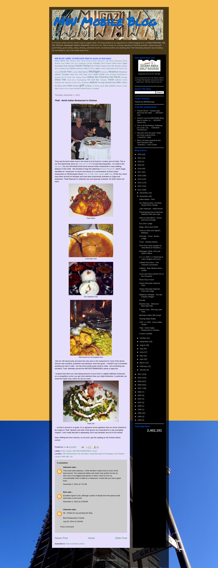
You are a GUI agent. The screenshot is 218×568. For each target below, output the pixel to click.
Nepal (72, 74)
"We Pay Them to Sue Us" (153, 82)
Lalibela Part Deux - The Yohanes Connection (149, 263)
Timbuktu (103, 80)
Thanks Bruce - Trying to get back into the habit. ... (148, 112)
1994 (140, 416)
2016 (140, 175)
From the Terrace (114, 66)
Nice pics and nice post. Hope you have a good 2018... (149, 134)
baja (102, 82)
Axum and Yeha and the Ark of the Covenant (151, 275)
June (142, 352)
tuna (91, 88)
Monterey (104, 72)
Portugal (113, 74)
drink (65, 86)
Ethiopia (71, 66)
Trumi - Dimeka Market (148, 242)
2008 (140, 385)
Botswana (118, 61)
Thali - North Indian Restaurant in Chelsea (149, 329)
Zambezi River (76, 82)
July (141, 349)
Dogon (119, 63)
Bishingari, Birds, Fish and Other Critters (149, 252)
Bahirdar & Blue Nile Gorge (150, 315)
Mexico (85, 72)
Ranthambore (122, 74)
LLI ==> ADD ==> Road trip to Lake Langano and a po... (151, 258)
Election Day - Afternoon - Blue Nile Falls (149, 305)
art (99, 82)
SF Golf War (156, 74)
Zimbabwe (85, 82)
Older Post (121, 538)
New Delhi (79, 74)
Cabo (67, 63)
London (75, 72)
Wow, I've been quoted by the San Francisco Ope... (149, 141)
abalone (93, 82)
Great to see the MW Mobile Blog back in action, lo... (150, 119)
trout (88, 88)
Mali (80, 72)
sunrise (77, 88)
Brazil (125, 61)
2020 (140, 161)
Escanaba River (61, 66)
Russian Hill (59, 77)
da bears (58, 86)
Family (78, 66)
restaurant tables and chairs (88, 473)
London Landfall (145, 334)
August (143, 345)
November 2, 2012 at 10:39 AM (75, 502)
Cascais (89, 63)
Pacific (102, 74)
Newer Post (61, 538)
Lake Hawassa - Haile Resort (151, 209)
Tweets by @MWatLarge (144, 102)
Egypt (124, 63)
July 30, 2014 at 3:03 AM (73, 521)
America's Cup (103, 61)
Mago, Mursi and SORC (148, 227)
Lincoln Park (66, 72)
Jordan (103, 68)
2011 (140, 374)
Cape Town (74, 63)
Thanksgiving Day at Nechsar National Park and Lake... (151, 213)
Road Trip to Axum (146, 280)
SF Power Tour (69, 77)
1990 (140, 420)
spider (71, 88)
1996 (140, 409)
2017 (140, 172)
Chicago (96, 63)
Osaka (95, 74)
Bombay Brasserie (107, 169)
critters (124, 82)
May (142, 356)
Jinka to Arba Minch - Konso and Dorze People (150, 219)
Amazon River (91, 61)
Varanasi (68, 82)
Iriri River (91, 68)
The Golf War (93, 80)
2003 (140, 399)
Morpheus (113, 72)
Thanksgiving (81, 80)
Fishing (86, 66)
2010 (140, 378)
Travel (111, 79)
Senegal (124, 77)
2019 (140, 165)
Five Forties (95, 66)
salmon (66, 88)
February (144, 366)
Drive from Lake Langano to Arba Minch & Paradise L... (151, 246)
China (103, 63)
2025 (140, 154)
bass (114, 82)
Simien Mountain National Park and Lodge (149, 290)
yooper (96, 88)
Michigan (94, 71)
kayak (102, 86)
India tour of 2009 (86, 164)
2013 (140, 186)
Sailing (90, 77)
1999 (140, 406)
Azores (111, 61)
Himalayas (79, 68)
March (142, 363)
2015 (140, 179)
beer (119, 82)
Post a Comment (67, 527)
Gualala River (64, 68)
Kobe (117, 68)
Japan (97, 68)
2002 (140, 402)
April (142, 359)
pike (106, 86)
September (144, 341)
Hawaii (72, 68)
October (143, 338)
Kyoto (121, 68)
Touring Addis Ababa (147, 319)
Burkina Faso (60, 63)
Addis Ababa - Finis (147, 199)
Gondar (142, 300)
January (143, 370)
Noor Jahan (99, 174)
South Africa (71, 80)
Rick (65, 492)
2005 (140, 395)
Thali (110, 174)
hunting (88, 86)
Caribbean (82, 63)
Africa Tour (64, 61)
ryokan (61, 88)
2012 (140, 190)
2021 (140, 158)
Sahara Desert (81, 77)
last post (58, 166)
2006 (140, 392)
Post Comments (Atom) (75, 544)
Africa (57, 61)
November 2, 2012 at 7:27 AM (75, 484)
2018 (140, 169)
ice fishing (95, 86)
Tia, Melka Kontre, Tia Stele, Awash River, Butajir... (150, 204)
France (103, 66)
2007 (140, 388)
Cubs (114, 63)
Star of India (89, 174)
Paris (107, 74)
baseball (108, 82)
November (144, 196)
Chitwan (108, 63)
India (85, 68)
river (56, 88)
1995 (140, 413)
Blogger (120, 560)
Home (91, 538)
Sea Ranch (114, 77)
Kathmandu (110, 68)
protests (112, 86)
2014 (140, 183)
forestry (76, 86)
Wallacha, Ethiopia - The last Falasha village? (150, 296)
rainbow (119, 86)
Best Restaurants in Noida (73, 518)
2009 (140, 381)
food (70, 85)
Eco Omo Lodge (145, 223)
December (144, 193)
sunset (83, 88)
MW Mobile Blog (104, 21)
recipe (125, 86)
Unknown (67, 467)
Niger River (88, 74)
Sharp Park (60, 79)
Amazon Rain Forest (78, 61)
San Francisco (102, 77)
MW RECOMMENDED (82, 451)
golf (81, 85)
